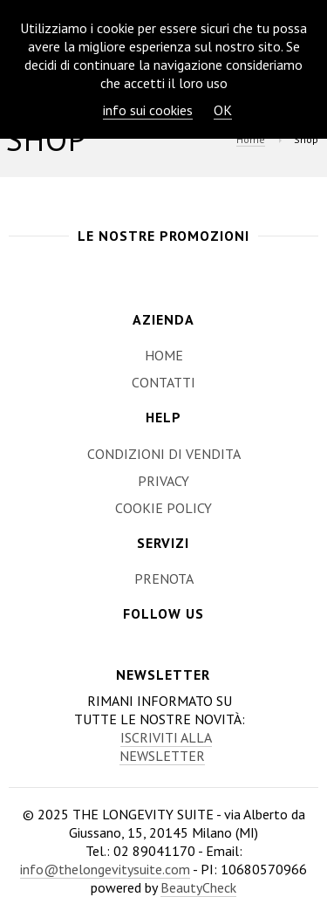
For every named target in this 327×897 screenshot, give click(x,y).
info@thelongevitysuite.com (105, 869)
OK (223, 110)
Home (250, 139)
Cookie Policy (163, 508)
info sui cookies (148, 110)
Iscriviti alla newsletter (166, 746)
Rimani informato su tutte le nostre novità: (159, 728)
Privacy (163, 481)
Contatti (163, 382)
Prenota (164, 578)
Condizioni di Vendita (164, 453)
